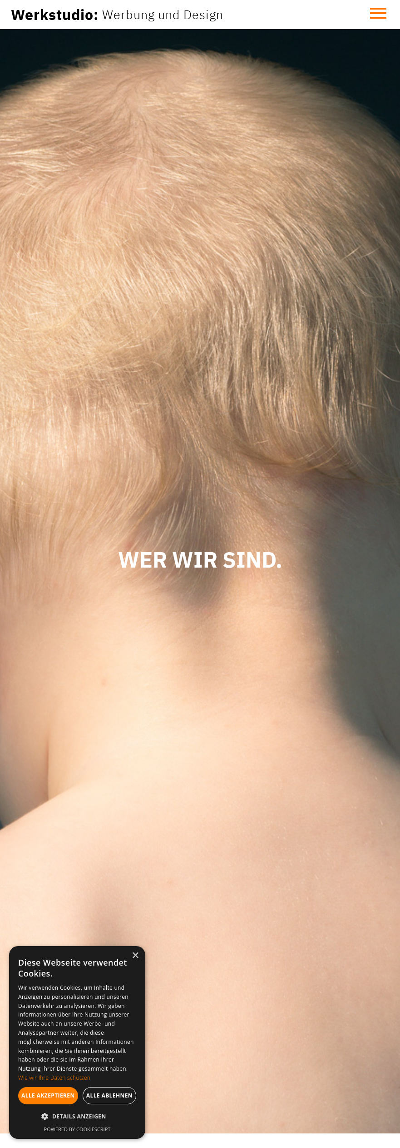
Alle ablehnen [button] (109, 1095)
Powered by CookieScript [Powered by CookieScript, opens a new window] (77, 1129)
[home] (117, 14)
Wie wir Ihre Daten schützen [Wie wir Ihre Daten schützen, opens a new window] (54, 1078)
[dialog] (77, 1042)
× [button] (135, 955)
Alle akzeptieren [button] (48, 1095)
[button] (378, 14)
